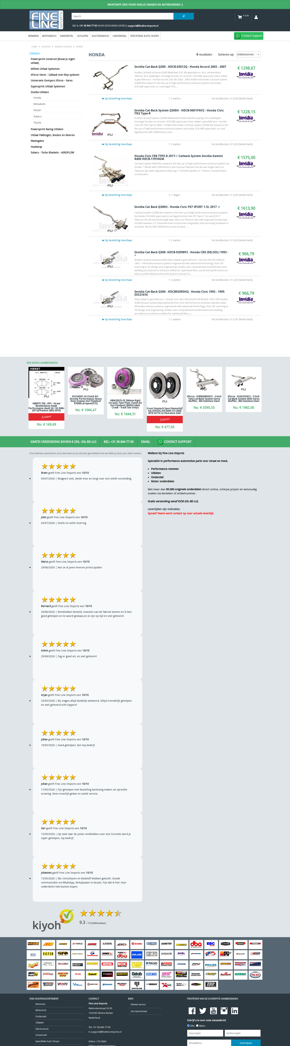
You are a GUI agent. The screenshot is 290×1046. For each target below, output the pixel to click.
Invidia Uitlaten (40, 92)
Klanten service (138, 1004)
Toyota (37, 122)
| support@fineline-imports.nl (142, 25)
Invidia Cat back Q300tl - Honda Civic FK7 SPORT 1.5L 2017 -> (177, 207)
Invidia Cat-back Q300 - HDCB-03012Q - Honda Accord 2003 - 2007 (180, 67)
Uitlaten (82, 36)
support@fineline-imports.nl (106, 1031)
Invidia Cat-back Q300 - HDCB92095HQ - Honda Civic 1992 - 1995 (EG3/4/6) (179, 293)
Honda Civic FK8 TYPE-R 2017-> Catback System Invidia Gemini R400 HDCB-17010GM (178, 157)
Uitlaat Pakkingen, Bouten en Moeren (53, 135)
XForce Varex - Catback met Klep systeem (55, 74)
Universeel (120, 36)
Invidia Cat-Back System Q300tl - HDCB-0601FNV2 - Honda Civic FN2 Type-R (179, 111)
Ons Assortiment (139, 1011)
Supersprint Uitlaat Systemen (48, 86)
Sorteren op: (239, 54)
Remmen (33, 36)
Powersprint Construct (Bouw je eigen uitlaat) (53, 61)
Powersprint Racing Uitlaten (47, 129)
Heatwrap (36, 146)
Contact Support (174, 442)
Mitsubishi (39, 104)
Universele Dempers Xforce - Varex (51, 80)
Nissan (37, 110)
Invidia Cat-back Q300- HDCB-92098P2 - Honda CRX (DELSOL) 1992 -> (181, 253)
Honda (37, 97)
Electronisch (100, 36)
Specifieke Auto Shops (144, 36)
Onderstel (66, 36)
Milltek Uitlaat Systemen (45, 69)
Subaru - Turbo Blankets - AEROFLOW (52, 152)
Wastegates (37, 141)
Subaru (37, 116)
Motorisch (49, 36)
